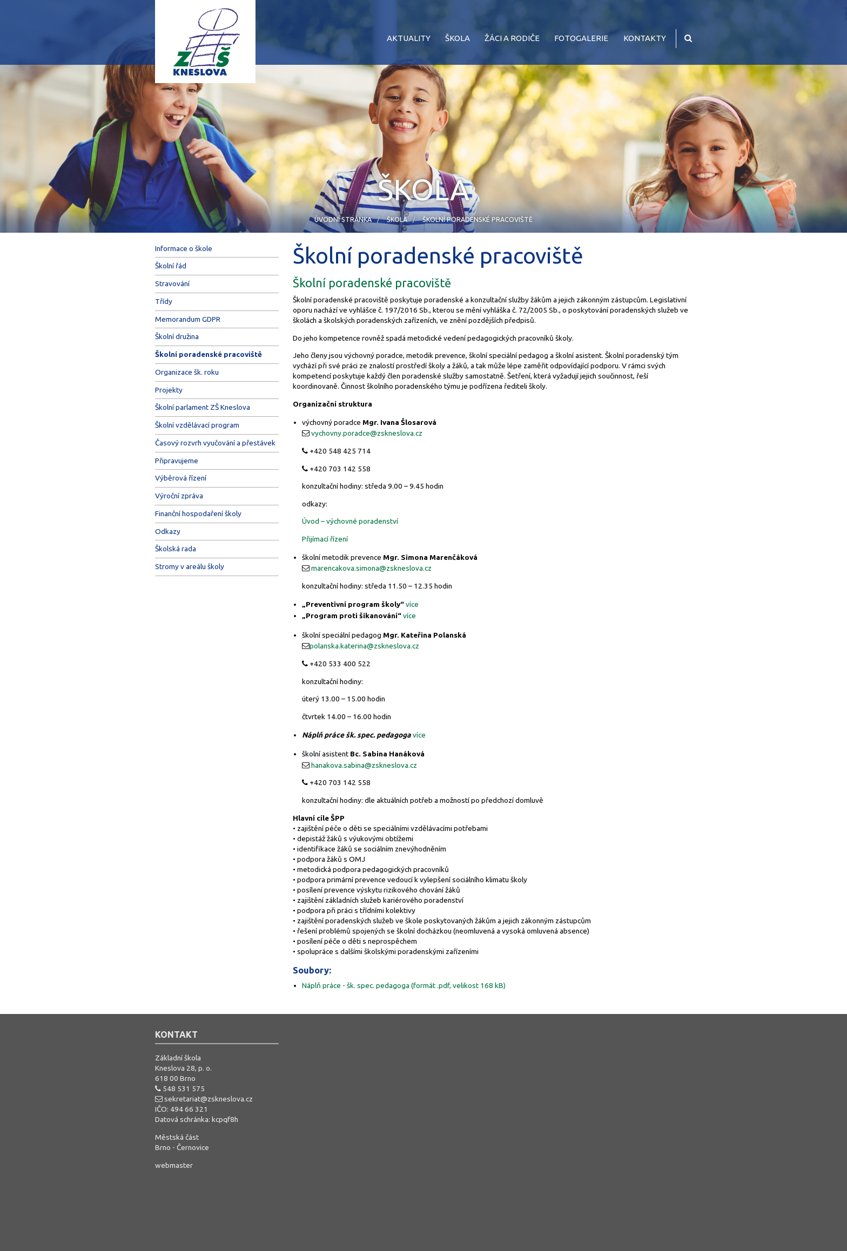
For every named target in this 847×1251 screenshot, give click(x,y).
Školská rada (175, 548)
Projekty (169, 390)
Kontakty (644, 38)
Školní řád (170, 265)
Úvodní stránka (343, 219)
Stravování (172, 283)
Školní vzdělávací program (197, 425)
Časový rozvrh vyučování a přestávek (215, 442)
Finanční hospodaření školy (198, 513)
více (412, 604)
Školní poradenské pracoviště (477, 219)
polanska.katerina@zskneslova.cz (364, 645)
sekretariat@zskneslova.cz (208, 1098)
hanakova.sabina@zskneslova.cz (364, 765)
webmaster (174, 1165)
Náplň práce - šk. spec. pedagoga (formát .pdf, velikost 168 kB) (404, 985)
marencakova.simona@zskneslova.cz (371, 568)
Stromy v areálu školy (189, 566)
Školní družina (177, 336)
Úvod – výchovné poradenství (350, 521)
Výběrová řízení (180, 478)
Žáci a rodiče (512, 38)
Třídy (163, 301)
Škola (457, 38)
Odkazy (167, 531)
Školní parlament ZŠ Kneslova (202, 407)
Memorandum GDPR (187, 319)
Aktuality (409, 38)
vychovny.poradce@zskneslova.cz (366, 433)
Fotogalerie (581, 38)
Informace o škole (183, 248)
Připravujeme (176, 460)
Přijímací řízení (325, 539)
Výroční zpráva (179, 495)
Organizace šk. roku (187, 372)
